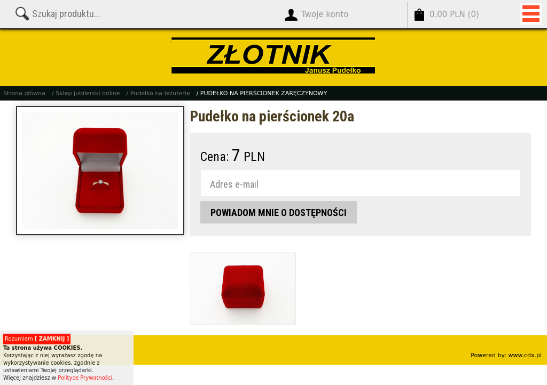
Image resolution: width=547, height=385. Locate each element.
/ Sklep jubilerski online (86, 93)
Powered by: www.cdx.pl (506, 355)
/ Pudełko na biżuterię (158, 93)
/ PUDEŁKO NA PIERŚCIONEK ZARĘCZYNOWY (262, 93)
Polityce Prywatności (85, 378)
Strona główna (24, 93)
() (454, 14)
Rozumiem (37, 339)
